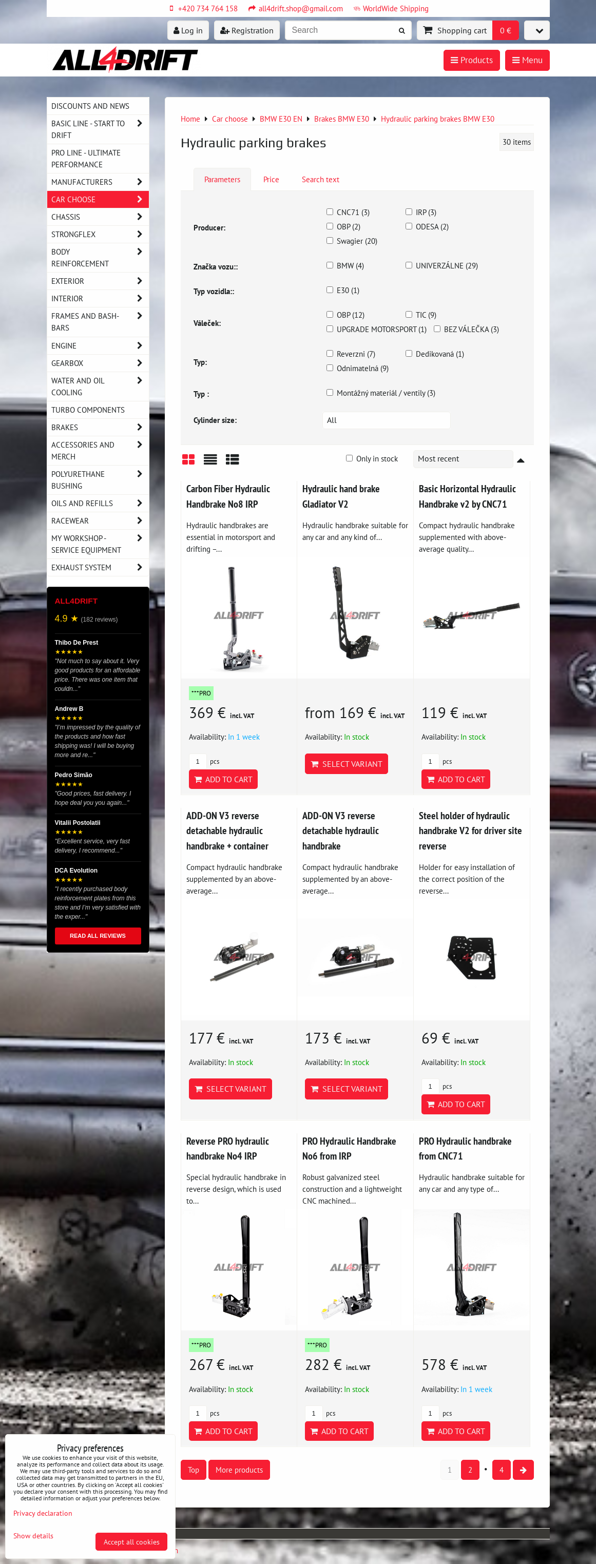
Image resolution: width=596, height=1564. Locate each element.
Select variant (346, 764)
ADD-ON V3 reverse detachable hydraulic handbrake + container (227, 830)
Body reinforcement (100, 257)
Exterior (100, 281)
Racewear (100, 520)
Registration (247, 30)
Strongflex (100, 234)
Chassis (100, 216)
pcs (204, 761)
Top (193, 1469)
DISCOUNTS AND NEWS (90, 106)
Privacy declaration (42, 1513)
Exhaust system (100, 567)
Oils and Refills (100, 503)
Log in (188, 30)
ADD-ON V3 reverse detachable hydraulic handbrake (340, 830)
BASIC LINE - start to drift (100, 129)
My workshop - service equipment (100, 544)
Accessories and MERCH (100, 450)
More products (239, 1469)
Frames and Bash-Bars (100, 321)
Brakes (100, 427)
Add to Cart (223, 779)
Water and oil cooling (100, 386)
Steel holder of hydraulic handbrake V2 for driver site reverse (470, 830)
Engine (100, 345)
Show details (33, 1536)
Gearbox (100, 363)
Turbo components (88, 409)
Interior (100, 298)
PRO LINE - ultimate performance (86, 158)
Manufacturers (100, 181)
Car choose (100, 199)
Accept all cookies (132, 1542)
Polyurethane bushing (100, 480)
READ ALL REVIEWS (98, 936)
